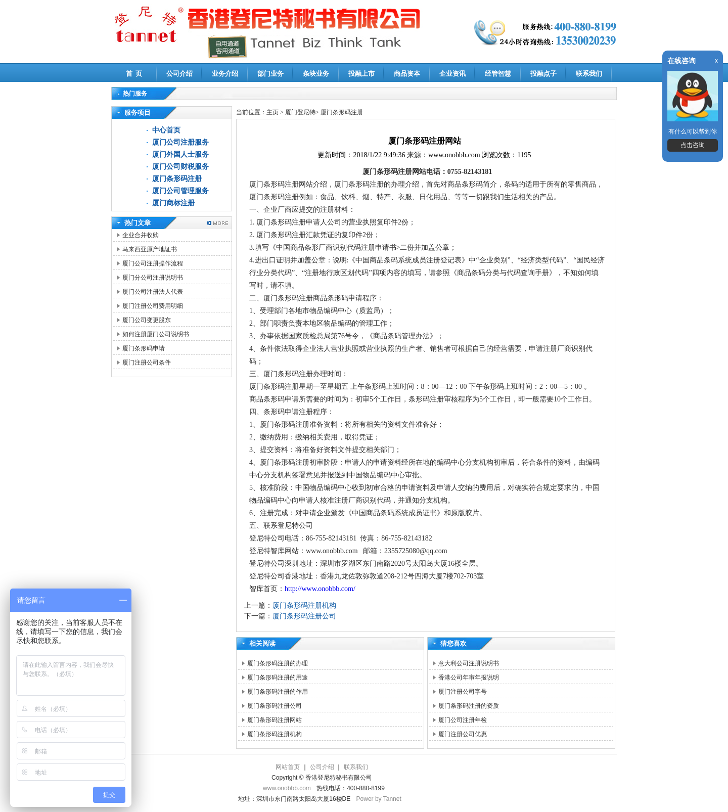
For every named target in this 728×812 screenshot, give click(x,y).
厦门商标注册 (173, 203)
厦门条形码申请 (143, 348)
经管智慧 (498, 73)
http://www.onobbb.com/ (320, 589)
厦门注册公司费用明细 (152, 305)
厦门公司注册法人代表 (152, 291)
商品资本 (407, 73)
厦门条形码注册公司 (304, 616)
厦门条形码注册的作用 (277, 691)
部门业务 (270, 73)
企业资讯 (452, 73)
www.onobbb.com (287, 788)
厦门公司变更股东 (146, 320)
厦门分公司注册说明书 (152, 277)
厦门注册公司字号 (462, 691)
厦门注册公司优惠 (462, 734)
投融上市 (361, 73)
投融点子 (543, 73)
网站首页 (288, 767)
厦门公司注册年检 (462, 720)
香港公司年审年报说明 (468, 677)
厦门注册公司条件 (146, 362)
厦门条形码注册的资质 (468, 705)
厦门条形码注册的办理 (277, 663)
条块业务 (316, 73)
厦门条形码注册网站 (274, 720)
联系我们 (589, 73)
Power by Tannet (378, 798)
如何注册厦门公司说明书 (155, 334)
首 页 (134, 73)
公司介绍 (179, 73)
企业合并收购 (140, 235)
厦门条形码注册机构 (304, 605)
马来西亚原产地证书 (149, 249)
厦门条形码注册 (177, 179)
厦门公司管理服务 (180, 191)
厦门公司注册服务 (180, 142)
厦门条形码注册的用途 (277, 677)
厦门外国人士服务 (180, 154)
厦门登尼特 (300, 112)
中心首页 (166, 130)
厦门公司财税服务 (180, 166)
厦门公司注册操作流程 (152, 263)
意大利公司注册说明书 (468, 663)
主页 (272, 112)
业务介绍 (225, 73)
